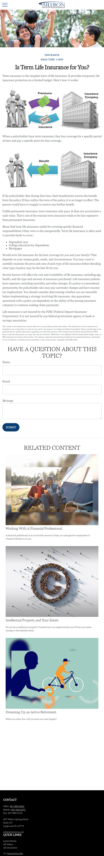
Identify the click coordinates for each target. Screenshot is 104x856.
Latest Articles (9, 841)
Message (7, 400)
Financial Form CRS (15, 853)
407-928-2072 (18, 809)
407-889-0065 (17, 806)
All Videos (8, 844)
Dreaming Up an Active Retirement (31, 712)
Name (6, 362)
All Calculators (10, 847)
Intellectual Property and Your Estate (32, 620)
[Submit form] (10, 427)
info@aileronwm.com (13, 832)
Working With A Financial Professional (34, 528)
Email (6, 381)
